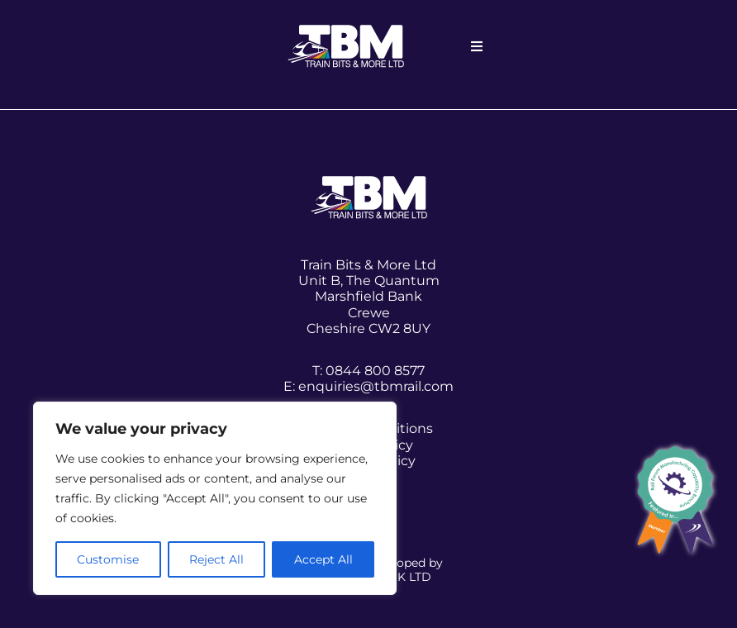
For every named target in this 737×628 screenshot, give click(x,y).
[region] (215, 498)
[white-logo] (346, 31)
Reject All (216, 559)
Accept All (323, 559)
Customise (108, 559)
